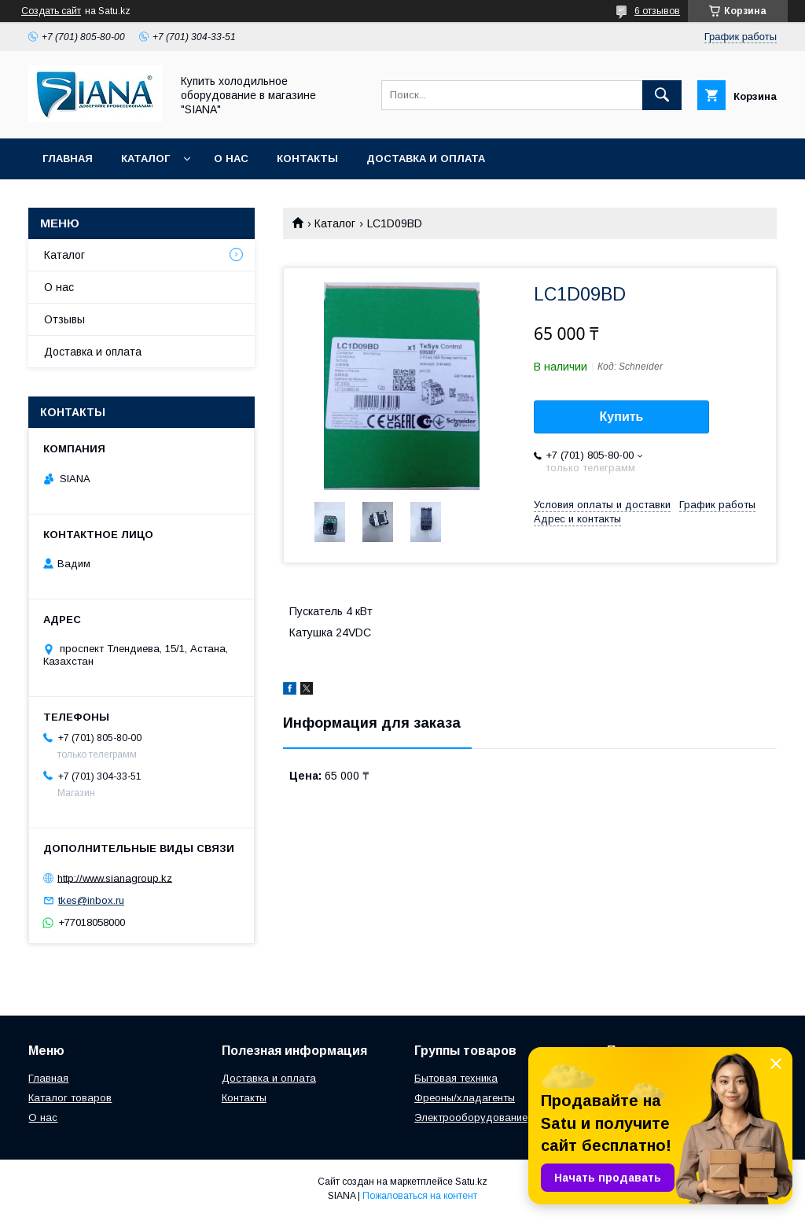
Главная (67, 158)
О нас (231, 158)
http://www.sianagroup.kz (114, 877)
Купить (622, 416)
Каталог (145, 158)
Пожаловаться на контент (419, 1195)
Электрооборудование (470, 1117)
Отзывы (64, 319)
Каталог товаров (70, 1098)
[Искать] (662, 95)
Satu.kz (471, 1181)
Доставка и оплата (425, 158)
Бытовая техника (456, 1078)
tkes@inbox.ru (91, 900)
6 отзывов (657, 11)
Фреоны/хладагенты (464, 1098)
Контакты (307, 158)
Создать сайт (51, 11)
